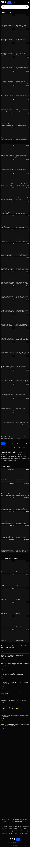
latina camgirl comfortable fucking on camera (13, 700)
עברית (21, 821)
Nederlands (16, 831)
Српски (10, 833)
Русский (18, 824)
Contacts (15, 845)
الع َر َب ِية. (10, 821)
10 (19, 447)
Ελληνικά (19, 819)
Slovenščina (24, 831)
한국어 (26, 833)
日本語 (4, 819)
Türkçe (15, 828)
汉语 (26, 821)
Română (6, 824)
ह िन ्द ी (4, 828)
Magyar (25, 828)
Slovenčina (4, 833)
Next (24, 447)
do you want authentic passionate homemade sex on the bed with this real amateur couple (14, 673)
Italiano (10, 828)
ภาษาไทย (21, 833)
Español (23, 824)
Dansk (10, 826)
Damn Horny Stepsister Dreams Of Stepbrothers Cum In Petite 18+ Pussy (14, 646)
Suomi (8, 819)
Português (25, 826)
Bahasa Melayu (17, 826)
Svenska (12, 824)
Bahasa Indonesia (7, 831)
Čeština (25, 819)
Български (4, 826)
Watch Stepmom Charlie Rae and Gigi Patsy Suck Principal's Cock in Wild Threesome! (15, 725)
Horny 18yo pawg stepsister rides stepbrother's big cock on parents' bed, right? (15, 664)
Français (17, 821)
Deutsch (4, 821)
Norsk (15, 833)
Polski (20, 828)
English (14, 819)
